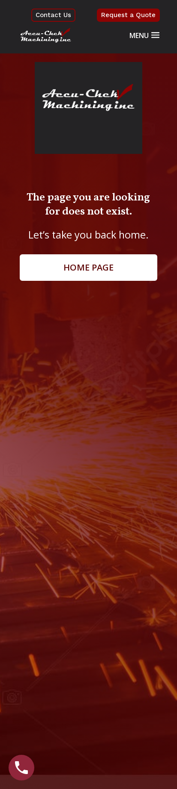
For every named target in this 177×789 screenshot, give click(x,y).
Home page (88, 267)
